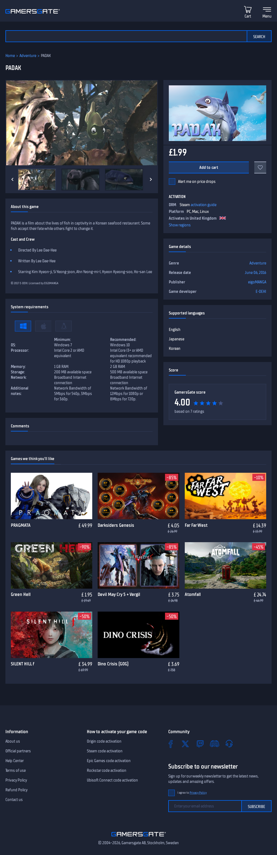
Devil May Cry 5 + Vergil (119, 594)
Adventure (27, 55)
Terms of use (15, 770)
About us (12, 741)
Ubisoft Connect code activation (112, 780)
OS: (13, 345)
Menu (267, 16)
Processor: (20, 350)
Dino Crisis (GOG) (113, 664)
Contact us (14, 799)
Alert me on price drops (197, 181)
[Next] (151, 179)
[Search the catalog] (126, 36)
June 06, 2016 (255, 272)
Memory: (18, 366)
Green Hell (21, 594)
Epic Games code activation (109, 760)
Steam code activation (105, 751)
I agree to (192, 793)
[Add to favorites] (260, 167)
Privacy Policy (16, 780)
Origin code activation (104, 741)
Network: (19, 377)
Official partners (18, 751)
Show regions (180, 225)
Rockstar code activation (106, 770)
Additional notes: (19, 390)
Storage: (18, 372)
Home (10, 55)
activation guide (203, 204)
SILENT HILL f (22, 664)
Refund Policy (16, 790)
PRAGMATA (21, 525)
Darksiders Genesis (116, 525)
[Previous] (12, 179)
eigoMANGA (257, 282)
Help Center (14, 760)
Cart (248, 16)
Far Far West (196, 525)
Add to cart (209, 167)
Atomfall (193, 594)
